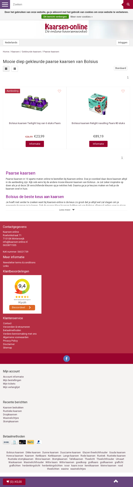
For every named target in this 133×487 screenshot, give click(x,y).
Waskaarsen (15, 462)
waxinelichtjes (78, 469)
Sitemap (7, 347)
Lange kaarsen (71, 455)
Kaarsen (15, 51)
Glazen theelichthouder (95, 452)
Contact (7, 323)
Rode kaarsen (88, 455)
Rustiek (101, 455)
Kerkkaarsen (54, 455)
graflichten (15, 465)
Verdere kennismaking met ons (20, 334)
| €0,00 (14, 481)
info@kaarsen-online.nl (15, 242)
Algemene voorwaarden (16, 337)
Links (6, 266)
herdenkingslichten (52, 465)
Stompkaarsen (11, 421)
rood (120, 465)
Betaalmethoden (12, 330)
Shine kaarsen (42, 459)
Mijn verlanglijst (11, 387)
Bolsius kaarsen (15, 452)
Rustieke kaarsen (12, 411)
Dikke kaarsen (33, 452)
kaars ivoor (77, 465)
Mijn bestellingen (12, 380)
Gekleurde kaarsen (31, 51)
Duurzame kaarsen (70, 452)
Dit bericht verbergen (55, 16)
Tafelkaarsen (76, 459)
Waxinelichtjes (11, 418)
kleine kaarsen (108, 465)
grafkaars (93, 462)
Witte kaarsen (66, 462)
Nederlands (11, 42)
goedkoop (81, 462)
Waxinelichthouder (34, 462)
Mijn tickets (9, 383)
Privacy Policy (10, 340)
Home (6, 51)
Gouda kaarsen (117, 452)
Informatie (34, 144)
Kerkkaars (41, 455)
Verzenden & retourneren (16, 327)
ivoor (67, 465)
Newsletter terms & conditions (19, 262)
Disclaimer (9, 344)
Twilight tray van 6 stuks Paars (35, 123)
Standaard (120, 68)
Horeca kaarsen (14, 455)
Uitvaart (120, 459)
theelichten (53, 469)
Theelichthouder (105, 459)
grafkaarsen (106, 462)
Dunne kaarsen (50, 452)
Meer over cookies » (82, 16)
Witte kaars (51, 462)
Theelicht (90, 459)
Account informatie (13, 376)
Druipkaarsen (10, 414)
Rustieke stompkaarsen (20, 459)
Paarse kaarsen (51, 51)
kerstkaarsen (92, 465)
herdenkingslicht (31, 465)
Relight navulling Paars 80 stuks (98, 123)
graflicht (119, 462)
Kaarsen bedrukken (13, 407)
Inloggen (122, 42)
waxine (65, 469)
